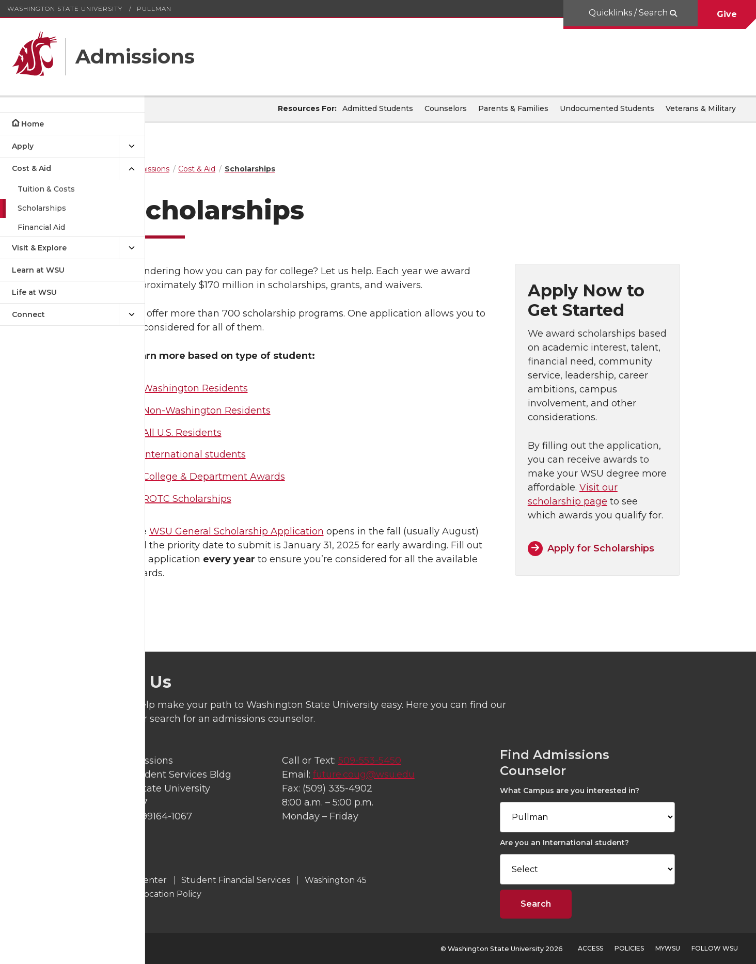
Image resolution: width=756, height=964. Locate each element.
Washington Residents (245, 388)
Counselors (445, 108)
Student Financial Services (328, 880)
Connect (28, 314)
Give (727, 14)
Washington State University (64, 8)
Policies (629, 948)
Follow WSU (714, 948)
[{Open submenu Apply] (132, 146)
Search (594, 904)
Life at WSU (34, 292)
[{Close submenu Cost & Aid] (132, 168)
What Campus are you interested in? (628, 790)
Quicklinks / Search (628, 13)
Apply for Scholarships (645, 548)
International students (244, 454)
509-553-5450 (444, 760)
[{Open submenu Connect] (132, 315)
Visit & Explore (39, 247)
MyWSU (667, 948)
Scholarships (42, 208)
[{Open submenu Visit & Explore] (132, 248)
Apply (23, 146)
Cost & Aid (31, 168)
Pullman (154, 8)
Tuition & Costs (46, 189)
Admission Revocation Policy (236, 894)
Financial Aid (41, 227)
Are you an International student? (622, 842)
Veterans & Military (701, 108)
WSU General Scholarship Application (286, 531)
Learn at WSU (38, 270)
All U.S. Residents (232, 432)
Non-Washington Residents (257, 410)
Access (590, 948)
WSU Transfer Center (214, 880)
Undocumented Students (607, 108)
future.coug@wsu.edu (439, 774)
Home (32, 124)
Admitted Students (377, 108)
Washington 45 (428, 880)
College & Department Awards (264, 476)
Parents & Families (513, 108)
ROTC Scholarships (237, 498)
